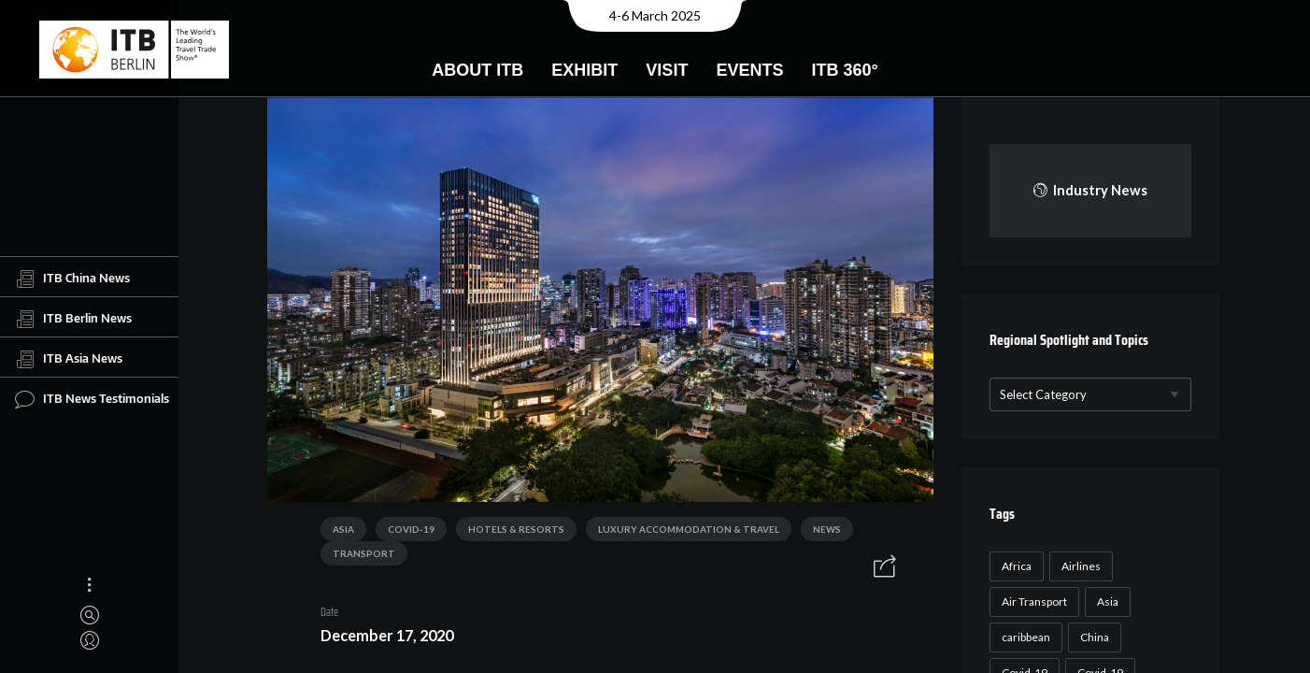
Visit (667, 70)
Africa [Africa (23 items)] (1017, 566)
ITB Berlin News (73, 318)
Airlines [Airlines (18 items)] (1081, 566)
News (827, 529)
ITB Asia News (68, 359)
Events (749, 70)
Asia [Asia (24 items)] (1107, 601)
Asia (343, 529)
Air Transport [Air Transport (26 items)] (1034, 601)
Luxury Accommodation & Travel (688, 529)
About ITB (477, 70)
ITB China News (72, 278)
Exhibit (584, 70)
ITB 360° (844, 70)
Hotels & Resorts (516, 529)
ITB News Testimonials (92, 399)
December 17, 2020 (386, 635)
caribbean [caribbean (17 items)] (1026, 637)
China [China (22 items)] (1094, 637)
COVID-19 (411, 529)
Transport (364, 553)
